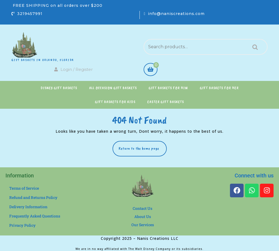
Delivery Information (28, 206)
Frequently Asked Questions (34, 216)
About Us (142, 216)
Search (253, 47)
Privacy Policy (22, 225)
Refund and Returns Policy (33, 197)
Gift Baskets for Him (168, 88)
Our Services (142, 224)
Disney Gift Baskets (59, 88)
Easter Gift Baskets (165, 101)
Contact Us (142, 208)
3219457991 (30, 13)
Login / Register (73, 69)
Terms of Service (24, 188)
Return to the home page (143, 146)
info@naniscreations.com (176, 13)
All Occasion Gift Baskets (113, 88)
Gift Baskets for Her (219, 88)
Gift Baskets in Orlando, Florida (42, 60)
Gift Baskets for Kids (115, 101)
